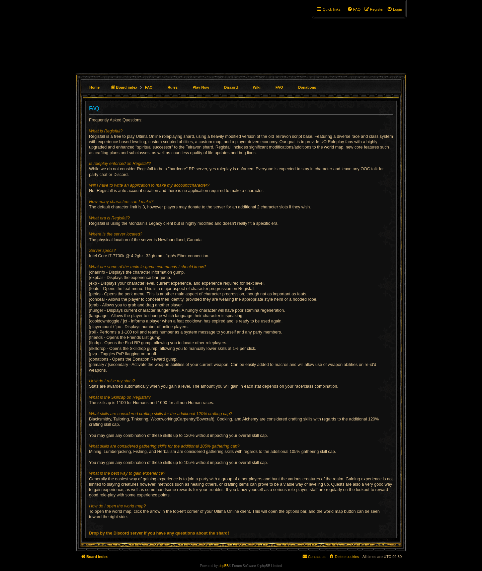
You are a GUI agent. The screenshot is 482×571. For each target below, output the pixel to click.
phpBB (224, 566)
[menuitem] (394, 9)
